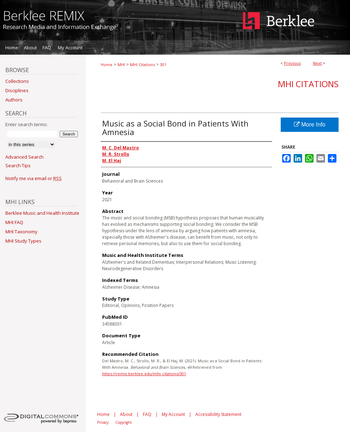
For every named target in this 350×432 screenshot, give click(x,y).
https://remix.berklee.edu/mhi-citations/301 (144, 373)
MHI (121, 64)
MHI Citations (142, 64)
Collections (17, 81)
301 (163, 64)
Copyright (123, 422)
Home (106, 64)
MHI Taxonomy (21, 231)
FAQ (147, 414)
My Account (173, 414)
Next (317, 63)
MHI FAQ (14, 222)
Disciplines (17, 90)
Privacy (103, 422)
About (126, 414)
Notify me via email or (33, 178)
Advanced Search (24, 157)
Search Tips (18, 165)
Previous (292, 63)
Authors (13, 99)
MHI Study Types (23, 241)
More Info (309, 124)
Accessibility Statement (218, 414)
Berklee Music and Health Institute (42, 213)
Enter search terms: (26, 124)
